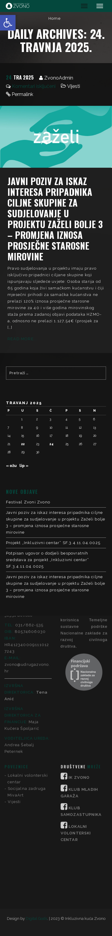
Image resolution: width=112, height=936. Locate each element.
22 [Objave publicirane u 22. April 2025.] (23, 444)
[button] (8, 22)
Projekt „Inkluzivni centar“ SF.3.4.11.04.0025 (53, 542)
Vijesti (73, 86)
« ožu (11, 465)
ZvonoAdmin (58, 78)
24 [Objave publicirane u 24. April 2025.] (51, 444)
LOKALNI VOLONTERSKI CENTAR (76, 734)
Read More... (22, 339)
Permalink (22, 94)
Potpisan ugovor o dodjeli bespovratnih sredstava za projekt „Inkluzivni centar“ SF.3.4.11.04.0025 (47, 560)
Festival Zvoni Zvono (28, 502)
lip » (23, 465)
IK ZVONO (79, 679)
